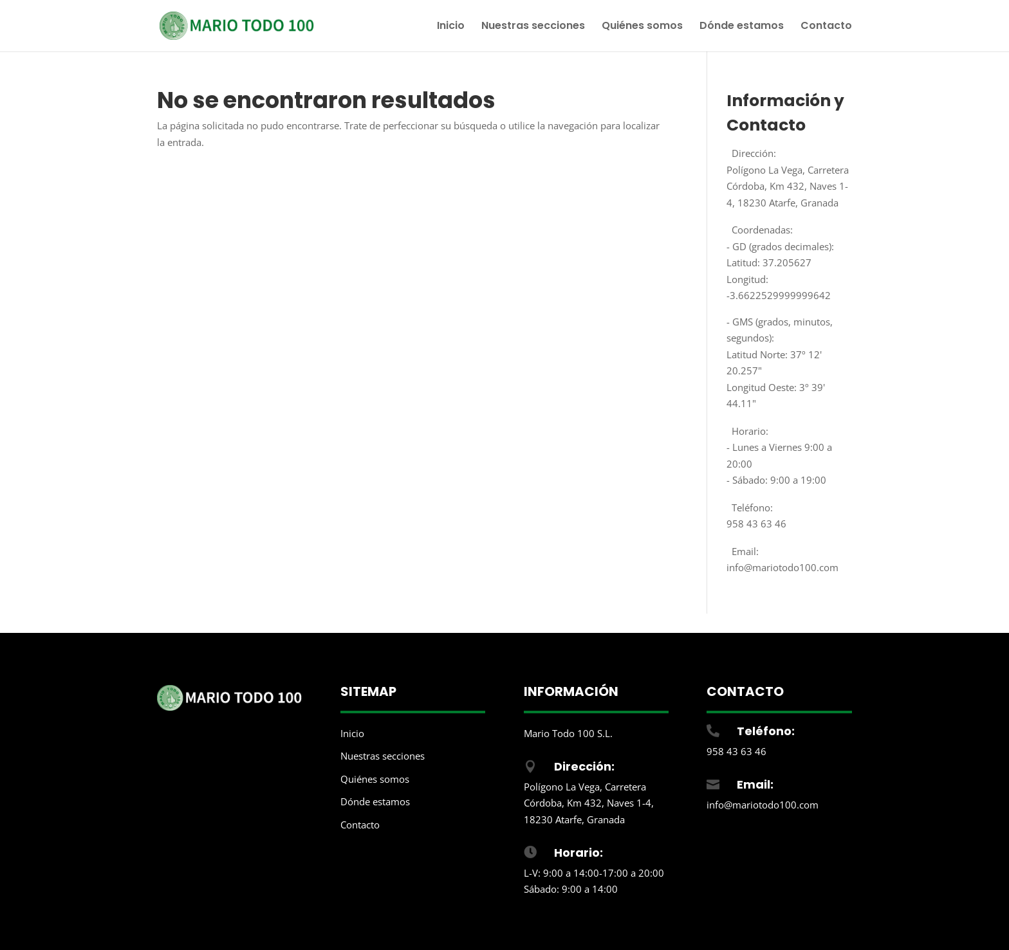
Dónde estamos (741, 27)
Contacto (826, 27)
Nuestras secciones (533, 27)
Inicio (451, 27)
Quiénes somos (642, 27)
